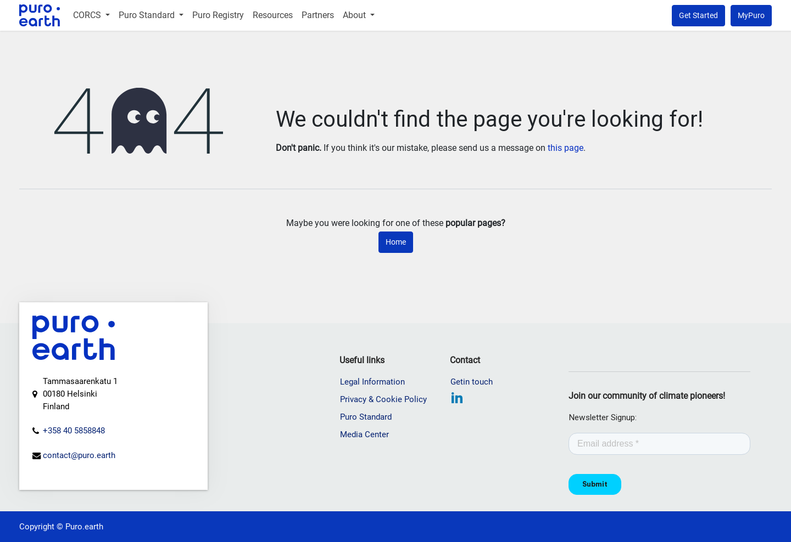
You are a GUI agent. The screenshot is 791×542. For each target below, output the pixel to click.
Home (396, 242)
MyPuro (751, 15)
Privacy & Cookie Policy (383, 399)
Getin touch (471, 382)
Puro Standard (366, 417)
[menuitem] (91, 15)
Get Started (698, 15)
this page (565, 148)
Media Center (364, 434)
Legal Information (372, 382)
